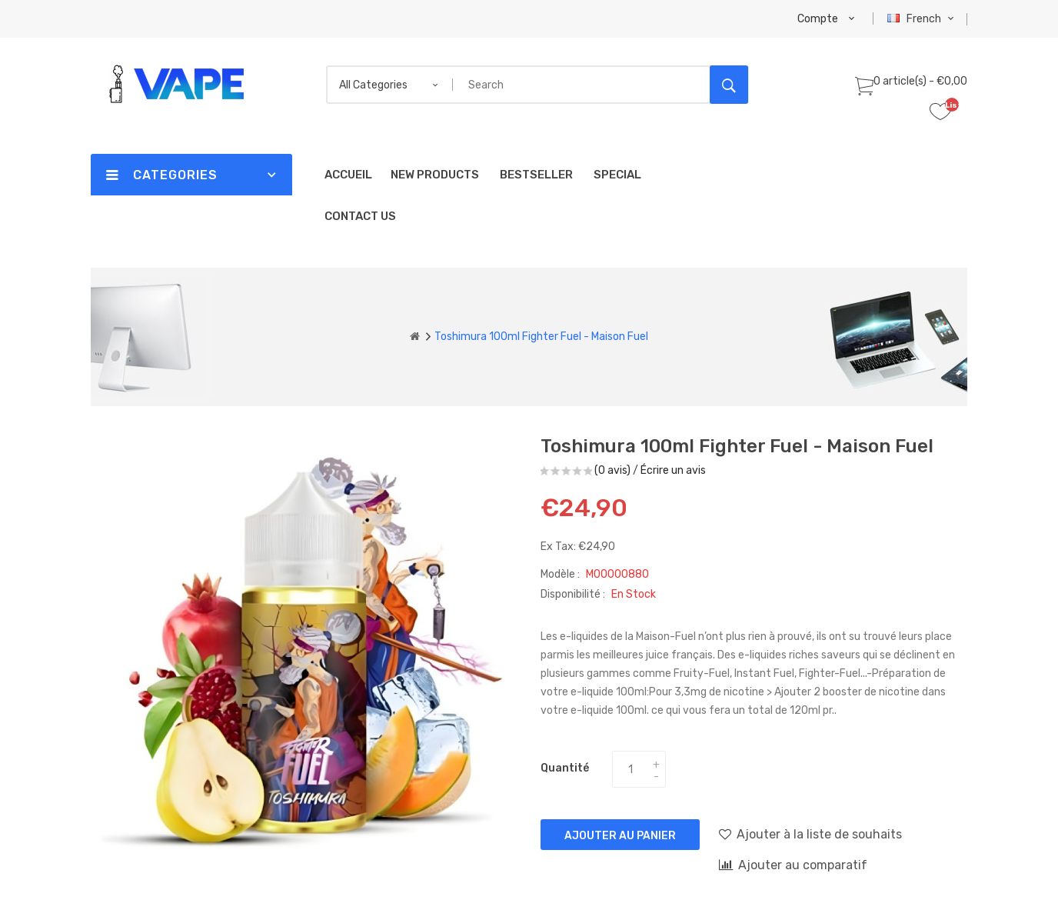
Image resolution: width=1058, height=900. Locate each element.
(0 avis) (612, 470)
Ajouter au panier (620, 835)
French (922, 18)
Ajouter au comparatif (793, 864)
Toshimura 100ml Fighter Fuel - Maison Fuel (541, 336)
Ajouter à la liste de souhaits (810, 833)
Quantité (565, 768)
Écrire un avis (673, 470)
